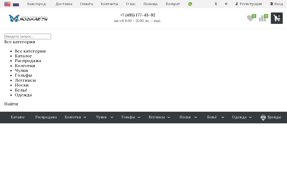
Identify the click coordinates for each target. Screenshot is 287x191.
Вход (276, 4)
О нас (131, 4)
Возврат (173, 4)
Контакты (109, 4)
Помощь (151, 4)
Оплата (86, 4)
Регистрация (249, 4)
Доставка (64, 4)
